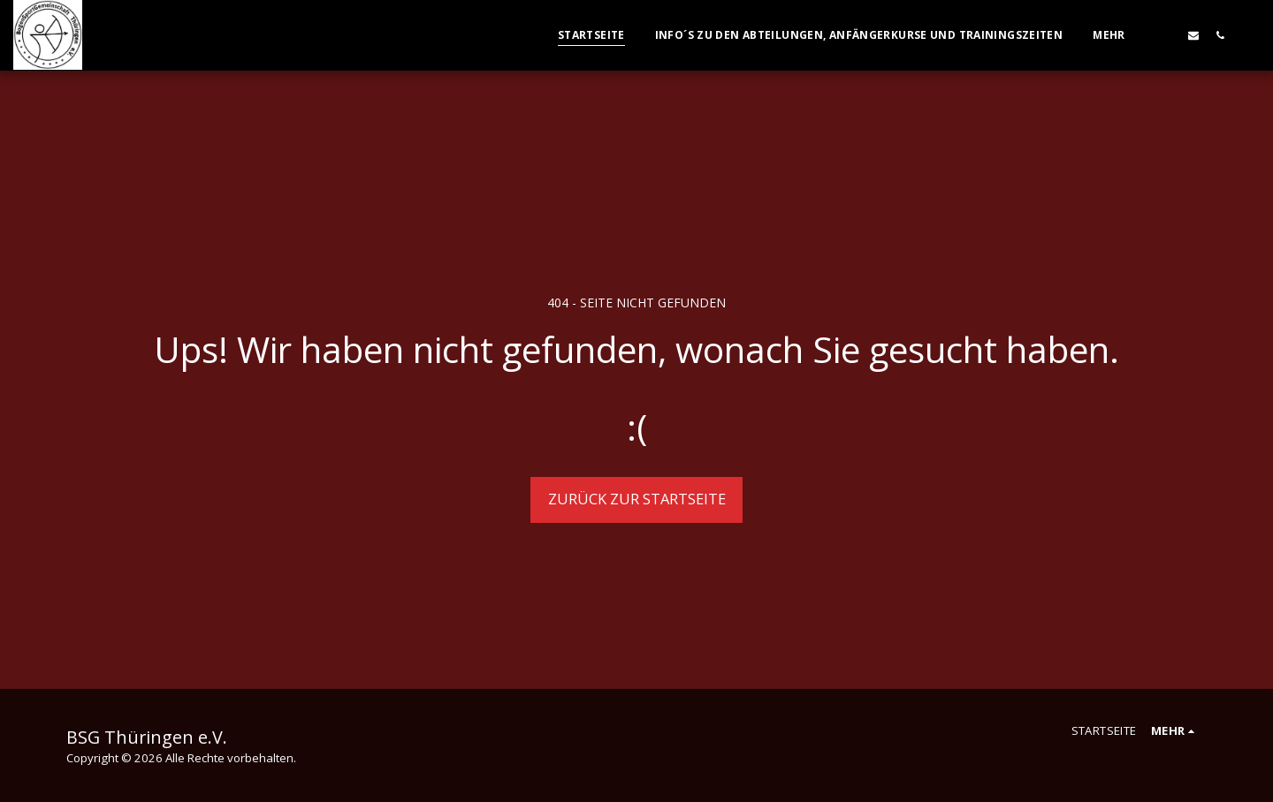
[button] (1167, 35)
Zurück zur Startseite (637, 498)
